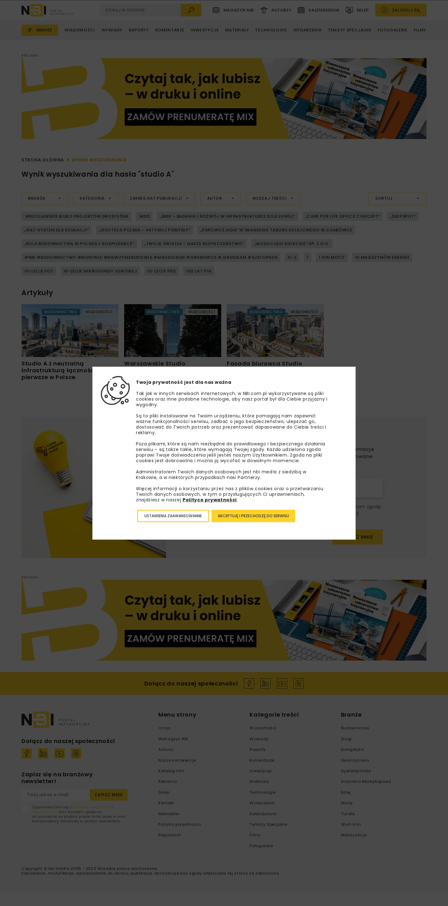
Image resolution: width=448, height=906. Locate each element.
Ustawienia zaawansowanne (173, 515)
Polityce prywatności (210, 500)
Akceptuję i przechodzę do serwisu (253, 515)
